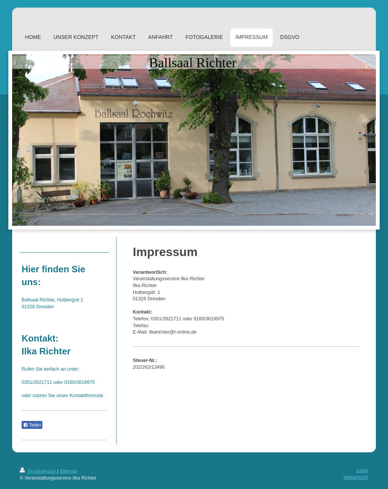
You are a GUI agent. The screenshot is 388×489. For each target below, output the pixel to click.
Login (362, 470)
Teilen (32, 425)
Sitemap (68, 471)
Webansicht (355, 477)
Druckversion (38, 471)
